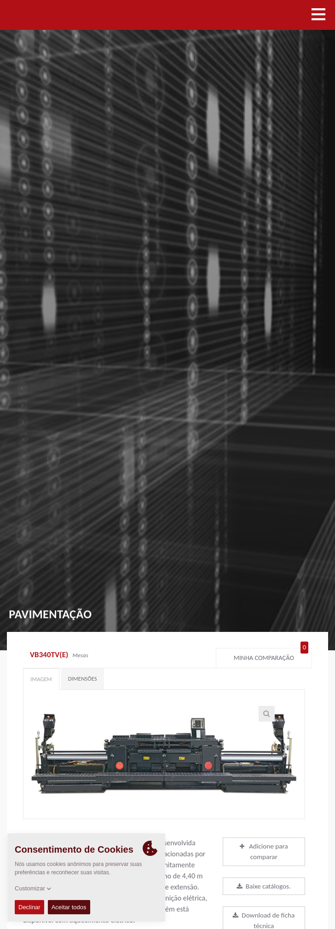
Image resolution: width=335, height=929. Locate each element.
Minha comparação (271, 656)
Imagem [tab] (41, 679)
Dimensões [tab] (82, 678)
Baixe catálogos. (264, 886)
